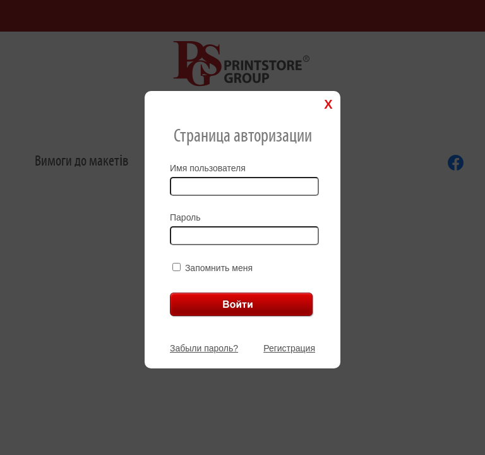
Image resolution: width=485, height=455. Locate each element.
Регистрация (289, 348)
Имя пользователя (208, 168)
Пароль (185, 217)
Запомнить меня (212, 268)
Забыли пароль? (204, 348)
